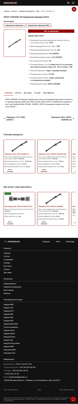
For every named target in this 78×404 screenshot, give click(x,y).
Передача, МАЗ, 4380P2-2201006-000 (52, 154)
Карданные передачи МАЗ (38, 25)
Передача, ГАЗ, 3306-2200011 (15, 118)
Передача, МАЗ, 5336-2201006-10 (17, 154)
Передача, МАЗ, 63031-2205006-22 (62, 118)
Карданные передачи (14, 25)
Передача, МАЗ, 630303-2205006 (51, 207)
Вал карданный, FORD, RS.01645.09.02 (18, 207)
